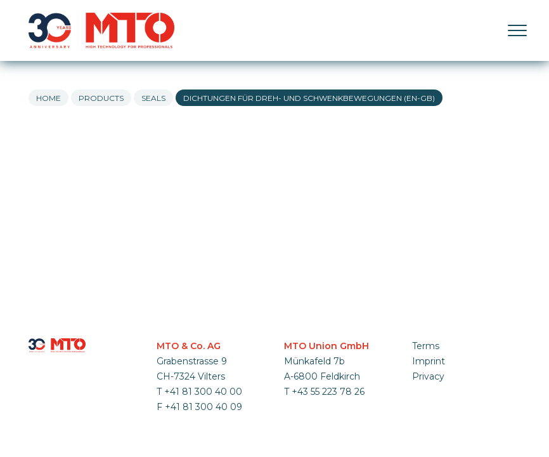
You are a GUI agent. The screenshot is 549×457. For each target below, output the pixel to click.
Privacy (428, 376)
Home (48, 98)
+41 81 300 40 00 (203, 391)
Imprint (428, 361)
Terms (425, 346)
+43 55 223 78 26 (328, 391)
